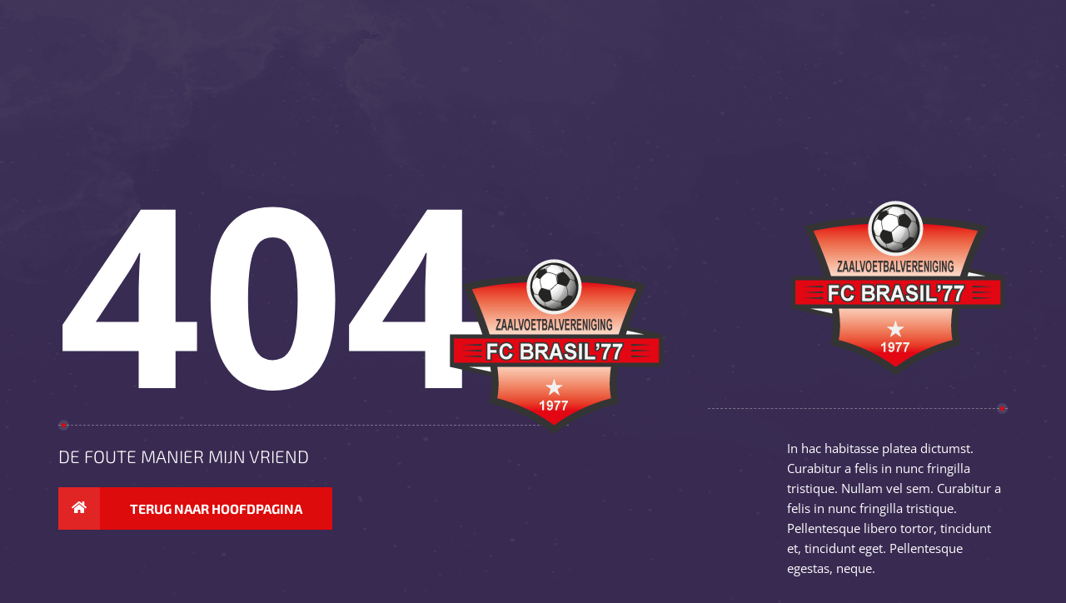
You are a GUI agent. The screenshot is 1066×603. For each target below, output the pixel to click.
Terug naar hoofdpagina (180, 509)
